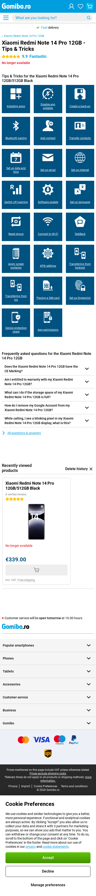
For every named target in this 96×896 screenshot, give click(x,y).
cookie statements (56, 846)
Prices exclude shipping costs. (48, 773)
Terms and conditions (74, 786)
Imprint (25, 786)
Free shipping (26, 580)
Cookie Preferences (45, 786)
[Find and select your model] (52, 17)
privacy (31, 846)
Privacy (13, 786)
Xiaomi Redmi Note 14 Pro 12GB (24, 36)
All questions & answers (21, 433)
